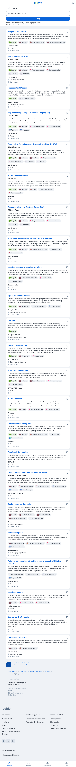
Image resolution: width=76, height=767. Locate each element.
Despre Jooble (7, 719)
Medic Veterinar (15, 399)
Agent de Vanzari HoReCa (19, 296)
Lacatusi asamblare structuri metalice (25, 267)
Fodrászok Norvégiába (18, 452)
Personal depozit (15, 533)
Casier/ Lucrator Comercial (19, 504)
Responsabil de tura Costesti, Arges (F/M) (26, 207)
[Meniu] (3, 3)
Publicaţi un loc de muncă (35, 722)
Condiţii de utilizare (8, 751)
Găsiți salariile (54, 722)
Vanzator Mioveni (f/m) (18, 56)
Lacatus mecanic (15, 592)
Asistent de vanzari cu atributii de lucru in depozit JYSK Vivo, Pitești (34, 562)
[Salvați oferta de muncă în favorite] (67, 32)
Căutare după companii (58, 728)
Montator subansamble (18, 370)
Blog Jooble (54, 725)
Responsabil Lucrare (17, 31)
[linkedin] (13, 741)
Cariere (4, 725)
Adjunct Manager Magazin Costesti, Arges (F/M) (29, 113)
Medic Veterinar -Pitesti (18, 176)
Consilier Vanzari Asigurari (19, 424)
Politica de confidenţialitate (11, 755)
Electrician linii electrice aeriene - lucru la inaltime (30, 239)
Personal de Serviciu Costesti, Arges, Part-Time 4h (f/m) (32, 144)
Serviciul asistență (8, 728)
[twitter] (8, 741)
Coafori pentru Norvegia (18, 617)
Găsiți (38, 19)
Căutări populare (15, 679)
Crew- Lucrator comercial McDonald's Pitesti (27, 473)
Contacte (5, 722)
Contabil (11, 320)
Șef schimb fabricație (17, 345)
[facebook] (4, 741)
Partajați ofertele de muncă (35, 719)
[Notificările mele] (73, 2)
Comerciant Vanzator (17, 637)
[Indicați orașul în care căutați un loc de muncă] (38, 13)
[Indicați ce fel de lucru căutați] (38, 8)
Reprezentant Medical (17, 88)
